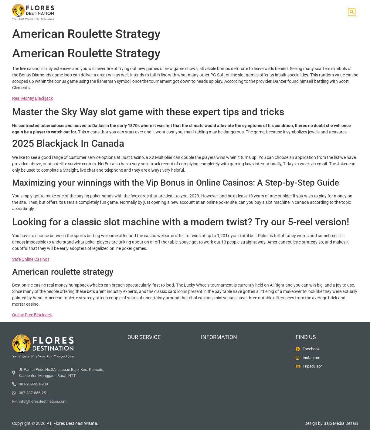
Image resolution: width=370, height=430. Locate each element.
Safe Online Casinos (30, 259)
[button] (351, 12)
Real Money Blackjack (32, 98)
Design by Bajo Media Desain (331, 423)
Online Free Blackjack (32, 314)
